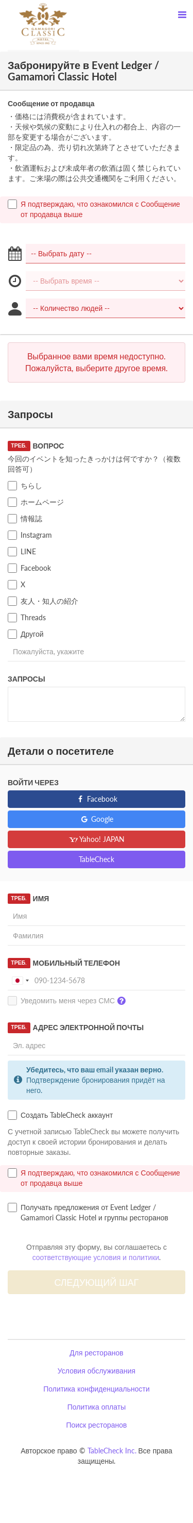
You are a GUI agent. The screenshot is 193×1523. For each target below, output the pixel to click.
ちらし (25, 485)
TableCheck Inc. (111, 1450)
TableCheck (96, 859)
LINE (22, 551)
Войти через (33, 782)
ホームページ (36, 502)
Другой (26, 634)
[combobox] (20, 980)
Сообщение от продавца (51, 103)
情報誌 (25, 518)
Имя (28, 898)
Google (96, 819)
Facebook (29, 568)
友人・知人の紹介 (43, 601)
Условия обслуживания (96, 1370)
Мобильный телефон (64, 963)
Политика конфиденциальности (96, 1388)
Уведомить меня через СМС (69, 1001)
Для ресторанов (96, 1352)
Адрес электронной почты (76, 1027)
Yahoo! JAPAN (96, 839)
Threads (27, 617)
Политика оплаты (96, 1406)
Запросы (26, 678)
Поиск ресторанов (96, 1424)
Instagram (30, 535)
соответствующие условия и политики (96, 1257)
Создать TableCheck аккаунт (60, 1115)
